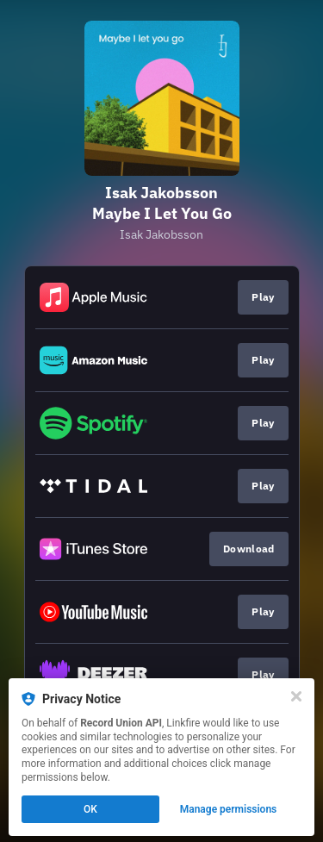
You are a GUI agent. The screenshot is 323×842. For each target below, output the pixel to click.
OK (90, 809)
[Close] (296, 696)
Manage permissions (228, 809)
